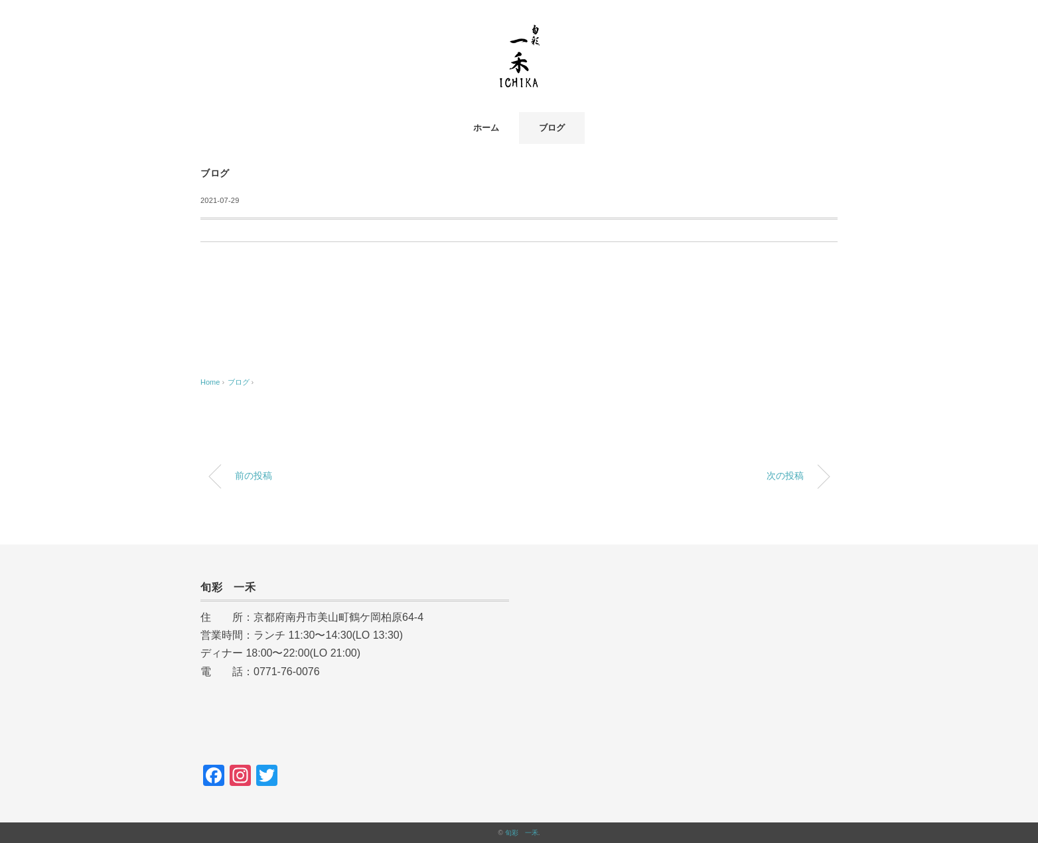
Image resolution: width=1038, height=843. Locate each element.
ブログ (552, 128)
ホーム (486, 128)
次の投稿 (785, 475)
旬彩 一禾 (521, 832)
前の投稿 (253, 475)
